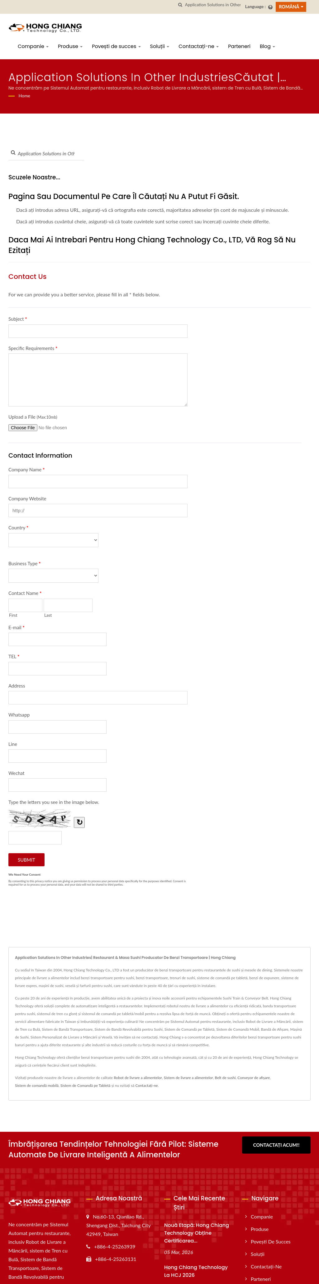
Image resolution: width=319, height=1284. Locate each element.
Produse (70, 46)
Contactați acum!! (276, 1145)
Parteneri (239, 46)
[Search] (212, 5)
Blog (267, 46)
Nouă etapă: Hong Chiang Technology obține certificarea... (196, 1233)
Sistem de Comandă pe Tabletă (85, 1085)
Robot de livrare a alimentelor (138, 1077)
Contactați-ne (199, 46)
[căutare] (180, 5)
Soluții (159, 46)
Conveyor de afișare (253, 1077)
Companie (33, 46)
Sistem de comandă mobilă (37, 1085)
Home (24, 95)
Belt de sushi (225, 1077)
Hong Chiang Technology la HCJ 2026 (196, 1271)
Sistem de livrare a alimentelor (188, 1077)
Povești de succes (116, 46)
